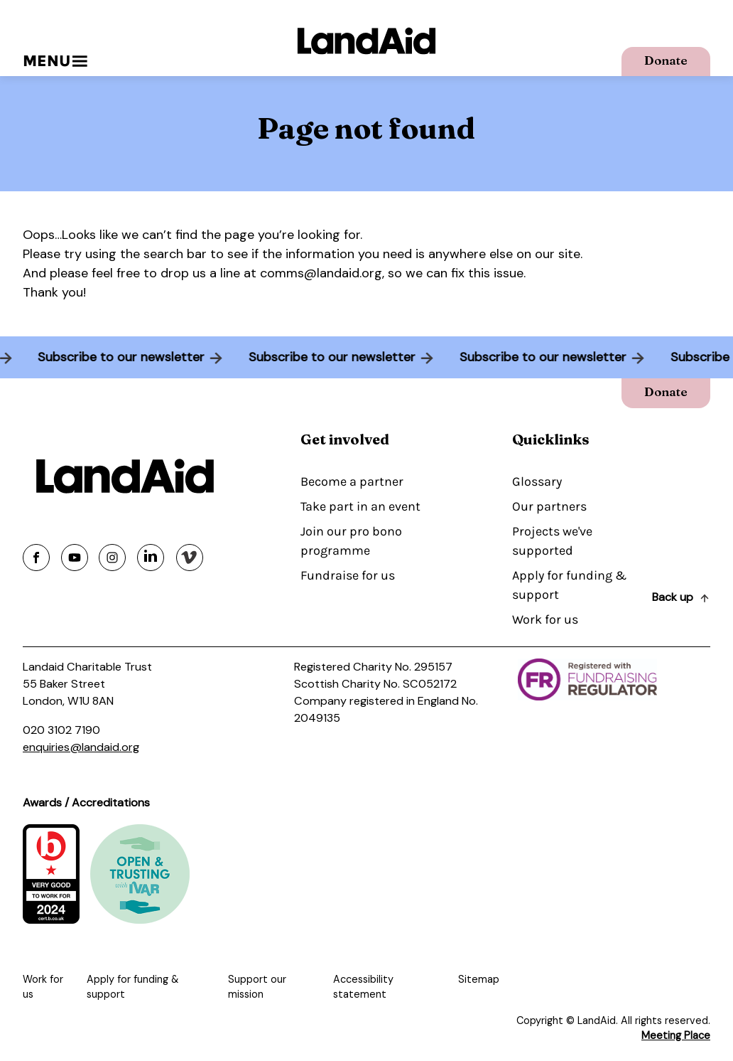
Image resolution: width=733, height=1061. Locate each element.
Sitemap (478, 979)
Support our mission (257, 987)
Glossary (537, 481)
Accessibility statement (363, 987)
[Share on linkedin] (150, 557)
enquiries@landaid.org (81, 747)
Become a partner (351, 481)
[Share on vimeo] (189, 557)
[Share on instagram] (112, 557)
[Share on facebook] (36, 557)
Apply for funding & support (569, 584)
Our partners (549, 506)
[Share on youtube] (74, 557)
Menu (55, 60)
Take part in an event (360, 506)
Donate (666, 60)
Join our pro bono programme (351, 540)
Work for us (545, 619)
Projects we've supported (552, 540)
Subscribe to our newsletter (114, 357)
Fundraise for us (347, 575)
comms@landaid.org (321, 273)
